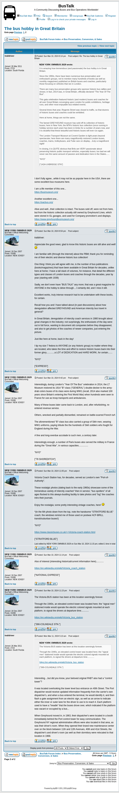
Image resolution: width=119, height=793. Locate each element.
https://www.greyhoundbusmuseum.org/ (54, 219)
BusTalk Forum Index (50, 39)
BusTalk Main (24, 16)
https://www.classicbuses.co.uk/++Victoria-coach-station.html (64, 532)
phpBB (55, 788)
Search (47, 16)
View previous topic (87, 46)
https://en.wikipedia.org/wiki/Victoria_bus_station (58, 617)
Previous (18, 32)
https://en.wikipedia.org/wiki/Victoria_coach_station (59, 568)
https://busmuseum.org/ (46, 192)
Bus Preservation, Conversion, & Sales (83, 39)
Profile (41, 19)
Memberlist (60, 16)
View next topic (106, 46)
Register (110, 16)
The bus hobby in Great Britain (34, 28)
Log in (92, 19)
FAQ (37, 16)
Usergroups (76, 16)
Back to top (10, 224)
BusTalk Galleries (93, 16)
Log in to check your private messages (67, 19)
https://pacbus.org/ (43, 202)
